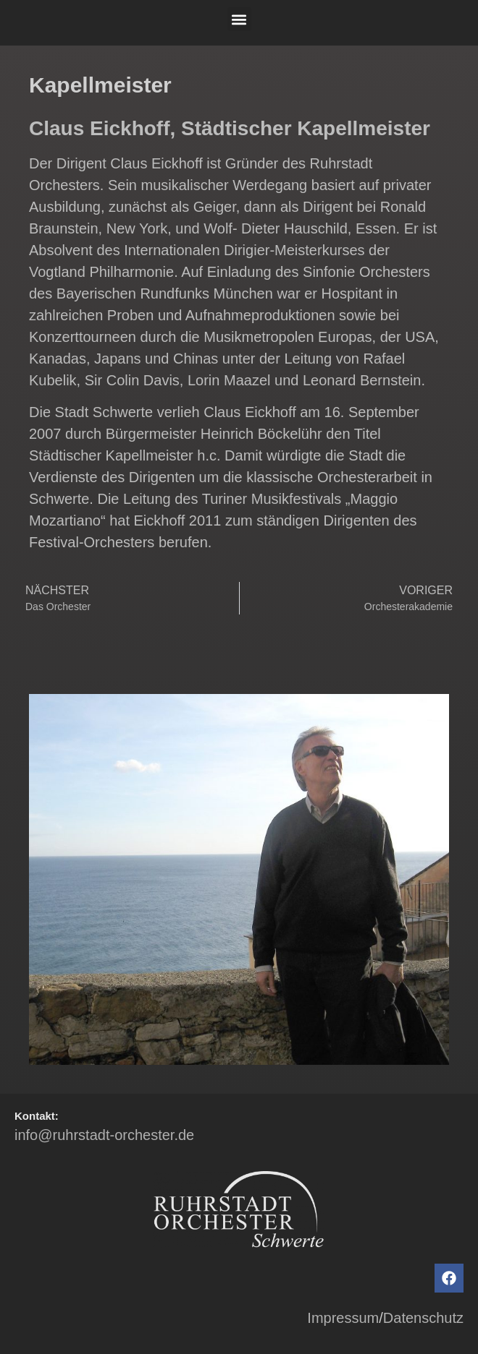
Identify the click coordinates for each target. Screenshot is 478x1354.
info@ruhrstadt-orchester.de (104, 1135)
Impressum (343, 1318)
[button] (239, 19)
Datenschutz (423, 1318)
